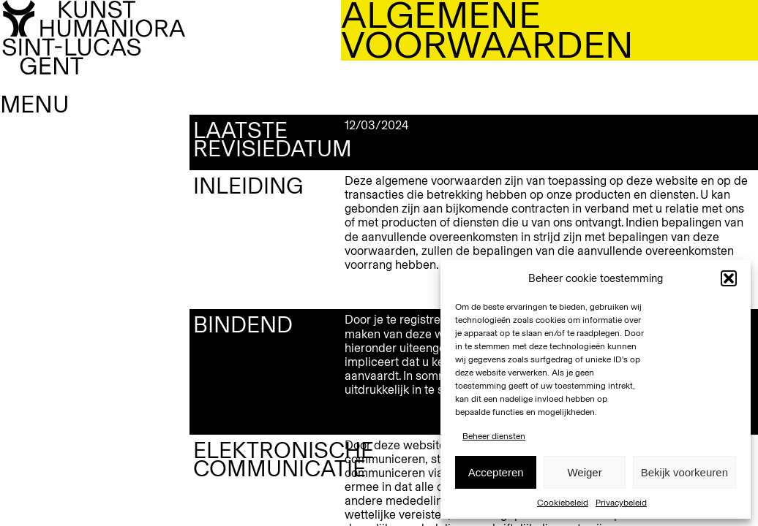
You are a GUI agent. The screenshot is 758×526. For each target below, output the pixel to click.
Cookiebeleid (562, 503)
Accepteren (496, 472)
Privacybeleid (621, 503)
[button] (728, 278)
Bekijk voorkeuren (684, 472)
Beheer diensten (493, 436)
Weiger (584, 472)
